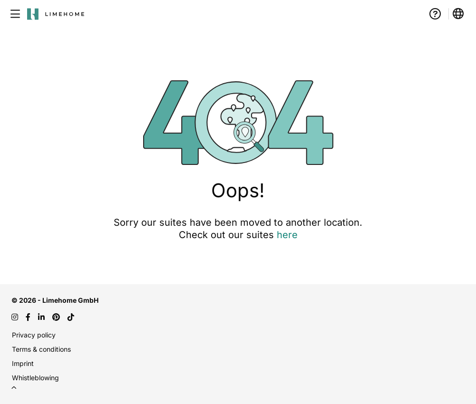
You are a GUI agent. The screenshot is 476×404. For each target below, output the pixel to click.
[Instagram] (14, 317)
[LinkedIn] (41, 317)
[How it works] (435, 13)
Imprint (23, 363)
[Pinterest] (56, 317)
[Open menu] (15, 14)
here (287, 234)
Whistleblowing (35, 378)
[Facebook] (28, 317)
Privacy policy (34, 335)
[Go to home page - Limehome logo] (55, 14)
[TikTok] (71, 317)
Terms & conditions (41, 349)
